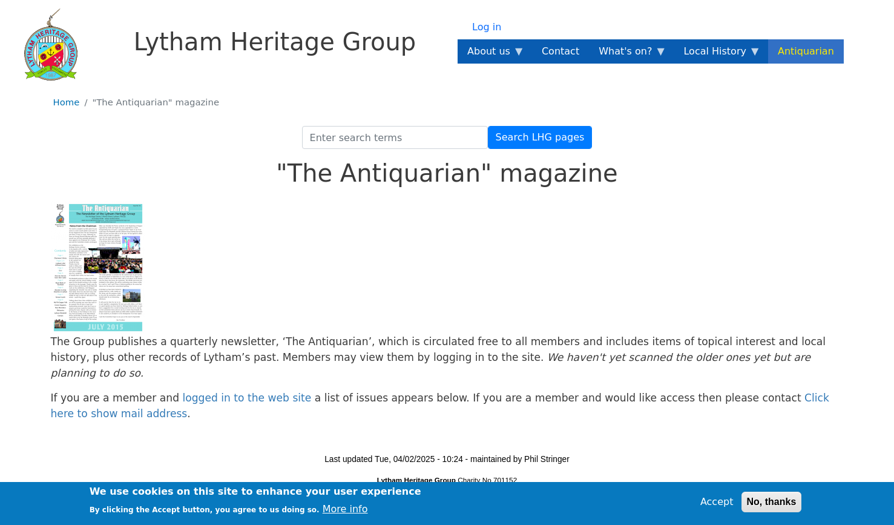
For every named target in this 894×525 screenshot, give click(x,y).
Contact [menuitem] (560, 51)
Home (66, 102)
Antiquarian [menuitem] (806, 51)
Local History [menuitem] (717, 54)
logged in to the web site (246, 398)
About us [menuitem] (491, 54)
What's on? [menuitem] (627, 54)
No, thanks (772, 505)
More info (345, 511)
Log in (486, 27)
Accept (717, 504)
